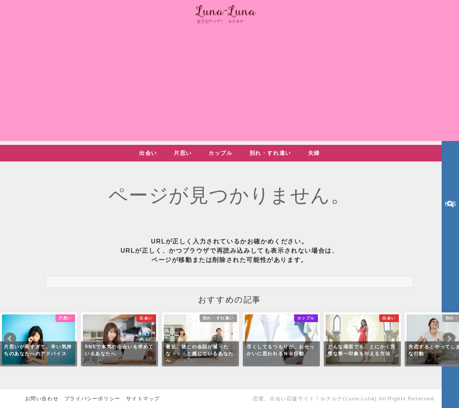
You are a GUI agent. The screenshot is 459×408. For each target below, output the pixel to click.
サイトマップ (143, 398)
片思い (183, 153)
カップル (220, 153)
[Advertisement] (229, 87)
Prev (10, 338)
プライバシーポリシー (92, 398)
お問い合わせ (42, 398)
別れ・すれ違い (270, 153)
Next (449, 338)
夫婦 (314, 153)
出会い (148, 153)
